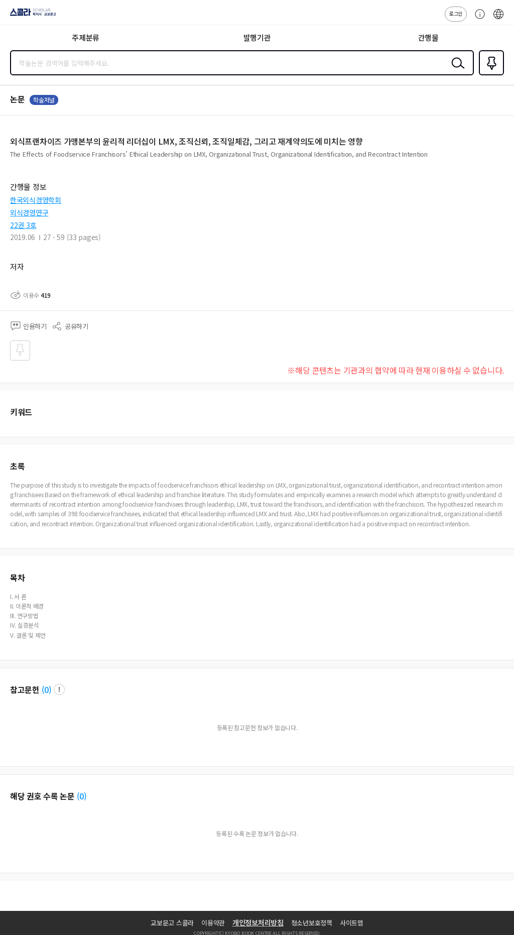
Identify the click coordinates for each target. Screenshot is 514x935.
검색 (455, 70)
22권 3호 (23, 225)
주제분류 (85, 37)
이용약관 (213, 922)
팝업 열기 (59, 689)
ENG (498, 19)
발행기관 (257, 37)
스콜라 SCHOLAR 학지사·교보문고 (30, 15)
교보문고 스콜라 (172, 922)
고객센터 (477, 19)
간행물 (428, 37)
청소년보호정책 (311, 922)
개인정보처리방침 (258, 922)
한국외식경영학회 (35, 200)
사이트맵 (351, 922)
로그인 (455, 13)
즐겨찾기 (489, 74)
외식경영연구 (29, 212)
